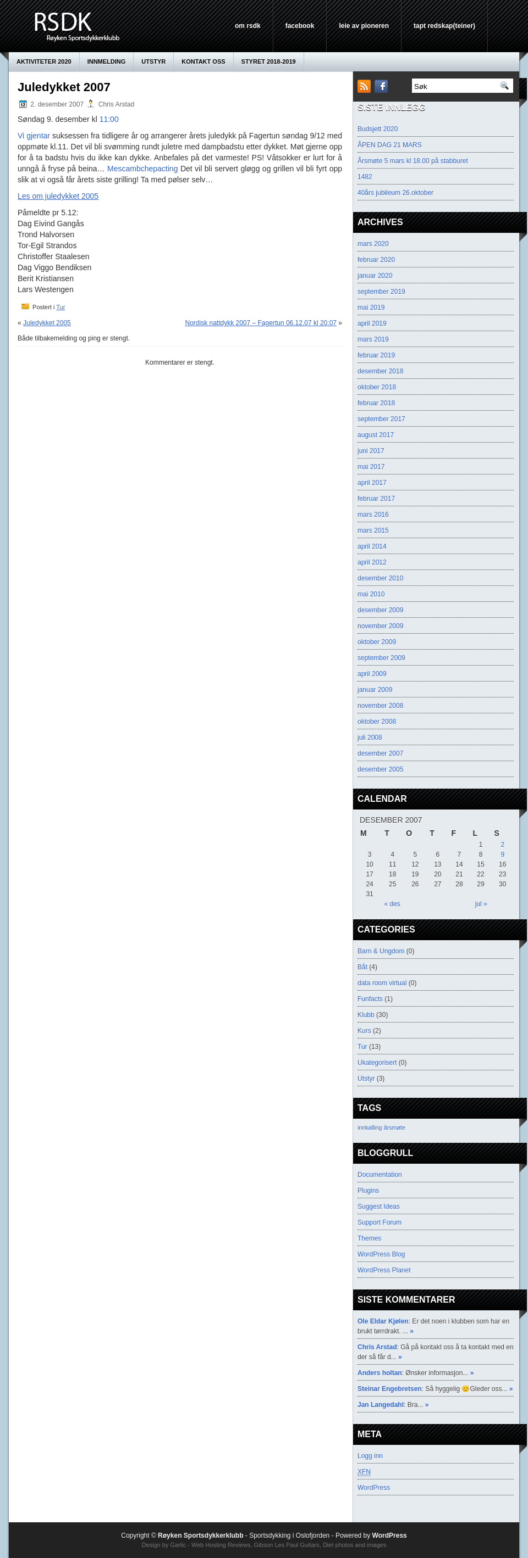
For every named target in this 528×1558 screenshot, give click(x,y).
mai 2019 (371, 307)
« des (392, 904)
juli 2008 (370, 737)
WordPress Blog (381, 1254)
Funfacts (370, 999)
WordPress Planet (384, 1270)
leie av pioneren (364, 26)
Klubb (366, 1015)
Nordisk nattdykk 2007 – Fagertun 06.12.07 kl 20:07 (261, 323)
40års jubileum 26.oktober (395, 193)
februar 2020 (376, 260)
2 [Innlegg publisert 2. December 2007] (502, 844)
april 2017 (372, 483)
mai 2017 (371, 467)
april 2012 (372, 562)
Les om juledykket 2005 (58, 196)
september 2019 (381, 291)
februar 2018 (376, 403)
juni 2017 (371, 451)
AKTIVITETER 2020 (44, 61)
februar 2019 (376, 355)
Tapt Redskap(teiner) (444, 26)
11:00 (109, 119)
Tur (60, 307)
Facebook (300, 26)
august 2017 (376, 435)
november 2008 (380, 706)
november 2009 (380, 626)
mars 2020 (373, 244)
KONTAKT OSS (203, 61)
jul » (481, 904)
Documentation (380, 1175)
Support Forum (380, 1222)
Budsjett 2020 (378, 129)
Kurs (364, 1031)
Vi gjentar (34, 135)
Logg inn (370, 1456)
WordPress (374, 1488)
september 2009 (381, 658)
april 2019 (372, 323)
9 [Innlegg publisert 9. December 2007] (502, 854)
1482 (365, 177)
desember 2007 (380, 753)
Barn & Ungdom (381, 951)
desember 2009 (380, 610)
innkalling (370, 1127)
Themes (369, 1238)
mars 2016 (373, 514)
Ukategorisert (377, 1062)
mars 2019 (373, 339)
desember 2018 (380, 371)
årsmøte (394, 1127)
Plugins (368, 1190)
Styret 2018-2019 (268, 61)
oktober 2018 (377, 387)
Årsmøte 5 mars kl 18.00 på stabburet (413, 161)
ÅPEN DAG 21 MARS (390, 145)
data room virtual (382, 983)
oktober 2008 (377, 721)
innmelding (106, 61)
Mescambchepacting (142, 168)
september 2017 (381, 419)
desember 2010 (380, 578)
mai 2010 (371, 594)
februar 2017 (376, 498)
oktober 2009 (377, 642)
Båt (362, 967)
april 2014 (372, 546)
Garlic (178, 1545)
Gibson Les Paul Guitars (287, 1545)
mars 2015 (373, 530)
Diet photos (338, 1545)
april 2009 (372, 674)
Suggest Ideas (379, 1206)
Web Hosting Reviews (220, 1545)
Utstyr (153, 61)
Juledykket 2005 (47, 323)
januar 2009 (375, 690)
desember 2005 (380, 769)
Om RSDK (248, 26)
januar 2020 (375, 276)
